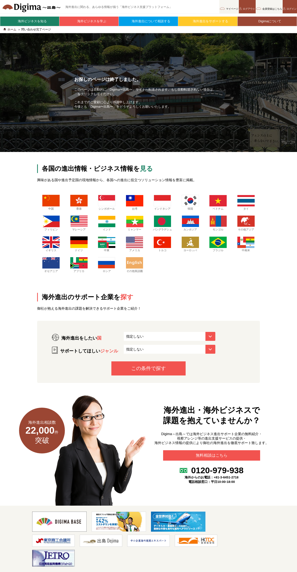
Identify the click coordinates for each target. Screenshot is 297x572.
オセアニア (51, 270)
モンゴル (218, 225)
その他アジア (246, 225)
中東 (106, 250)
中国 (51, 204)
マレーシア (79, 225)
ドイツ (79, 250)
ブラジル (218, 250)
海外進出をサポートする (208, 21)
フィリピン (51, 225)
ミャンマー (134, 225)
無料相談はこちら (211, 463)
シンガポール (106, 204)
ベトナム (218, 204)
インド (106, 225)
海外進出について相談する (148, 21)
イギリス (51, 250)
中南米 (246, 250)
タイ (246, 204)
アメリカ (134, 250)
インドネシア (162, 204)
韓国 (190, 204)
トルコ (162, 250)
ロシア (106, 270)
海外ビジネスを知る (29, 21)
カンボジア (190, 225)
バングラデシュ (162, 227)
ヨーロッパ (190, 250)
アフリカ (79, 270)
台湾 (134, 204)
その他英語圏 (134, 270)
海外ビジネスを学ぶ (89, 21)
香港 (79, 204)
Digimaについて (267, 21)
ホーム (9, 31)
